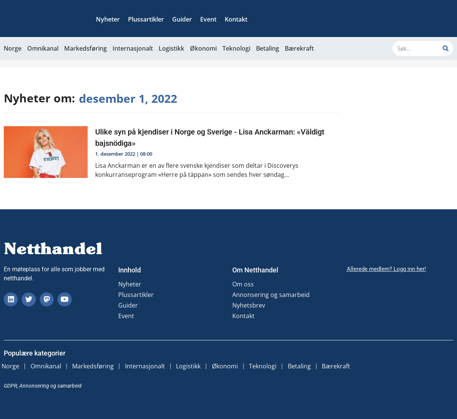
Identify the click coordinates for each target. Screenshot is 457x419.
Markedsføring (85, 48)
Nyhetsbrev (248, 305)
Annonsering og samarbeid (271, 295)
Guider (182, 19)
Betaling (267, 48)
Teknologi (236, 48)
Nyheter (108, 19)
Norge (13, 48)
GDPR (10, 385)
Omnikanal (43, 48)
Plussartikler (146, 19)
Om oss (243, 284)
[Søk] (445, 48)
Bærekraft (299, 48)
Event (208, 19)
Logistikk (171, 48)
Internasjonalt (133, 48)
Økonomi (203, 48)
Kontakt (236, 19)
